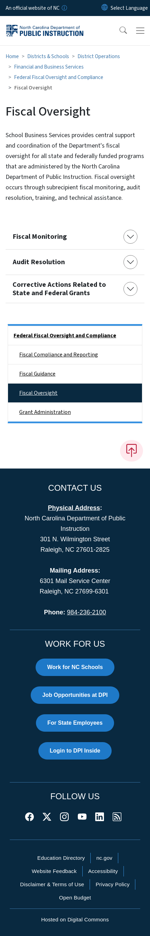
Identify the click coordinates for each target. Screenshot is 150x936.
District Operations (98, 56)
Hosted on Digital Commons (75, 919)
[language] (129, 8)
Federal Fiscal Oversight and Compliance (58, 77)
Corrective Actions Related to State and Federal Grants (59, 289)
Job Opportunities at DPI (75, 695)
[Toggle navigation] (140, 30)
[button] (118, 30)
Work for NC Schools (75, 667)
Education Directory (61, 858)
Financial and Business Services (49, 67)
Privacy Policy (112, 884)
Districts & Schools (48, 56)
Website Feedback (54, 871)
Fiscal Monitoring (40, 237)
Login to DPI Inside (75, 751)
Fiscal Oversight (38, 393)
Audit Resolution (39, 262)
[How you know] (64, 8)
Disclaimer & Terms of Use (52, 884)
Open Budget (75, 897)
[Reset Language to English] (105, 8)
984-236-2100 (86, 612)
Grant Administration (45, 412)
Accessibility (103, 871)
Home (12, 56)
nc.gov (104, 858)
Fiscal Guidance (37, 374)
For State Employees (75, 723)
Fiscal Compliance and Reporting (58, 355)
